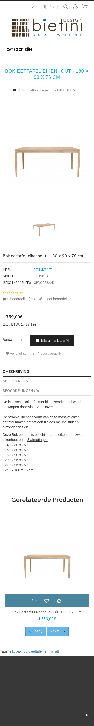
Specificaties (15, 380)
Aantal (8, 339)
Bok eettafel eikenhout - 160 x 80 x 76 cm (47, 612)
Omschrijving (16, 371)
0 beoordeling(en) (19, 299)
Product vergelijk (47, 353)
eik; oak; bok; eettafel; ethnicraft (34, 651)
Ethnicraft (43, 270)
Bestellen (52, 340)
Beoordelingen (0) (21, 390)
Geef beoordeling (55, 299)
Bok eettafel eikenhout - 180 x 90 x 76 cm (51, 90)
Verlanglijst (16, 353)
